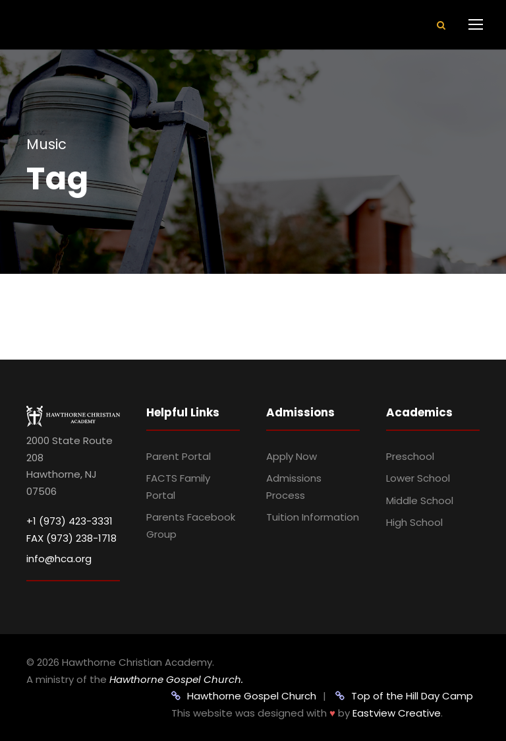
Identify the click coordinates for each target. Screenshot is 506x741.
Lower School (418, 478)
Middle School (419, 500)
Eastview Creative (396, 713)
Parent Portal (178, 456)
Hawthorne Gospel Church (243, 696)
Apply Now (291, 456)
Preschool (410, 456)
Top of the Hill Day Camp (404, 696)
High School (414, 522)
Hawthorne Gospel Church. (176, 679)
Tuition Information (312, 517)
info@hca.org (59, 558)
